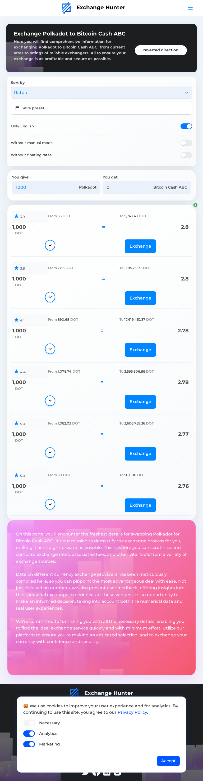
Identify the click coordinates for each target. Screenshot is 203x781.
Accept (168, 760)
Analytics (48, 733)
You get (110, 177)
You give (20, 177)
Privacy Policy (132, 712)
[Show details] (50, 245)
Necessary (49, 722)
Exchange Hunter (93, 7)
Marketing (49, 744)
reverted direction (160, 50)
